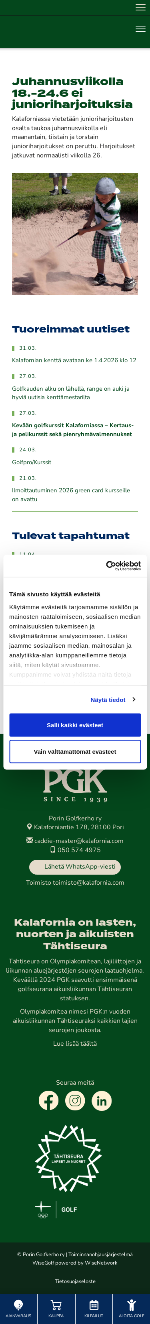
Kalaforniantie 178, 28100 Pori (75, 827)
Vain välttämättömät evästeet (75, 751)
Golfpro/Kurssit (31, 463)
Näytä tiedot (108, 699)
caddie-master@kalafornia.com (75, 841)
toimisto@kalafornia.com (88, 883)
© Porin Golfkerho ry (41, 1254)
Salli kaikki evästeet (75, 725)
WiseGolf (43, 1263)
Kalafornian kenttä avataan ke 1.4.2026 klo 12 (74, 361)
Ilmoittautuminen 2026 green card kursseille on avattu (71, 495)
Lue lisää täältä (75, 1044)
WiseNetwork (101, 1263)
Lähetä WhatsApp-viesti (80, 867)
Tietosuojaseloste (75, 1281)
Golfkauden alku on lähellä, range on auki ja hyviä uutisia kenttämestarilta (71, 393)
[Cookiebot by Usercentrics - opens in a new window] (107, 566)
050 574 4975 (75, 850)
